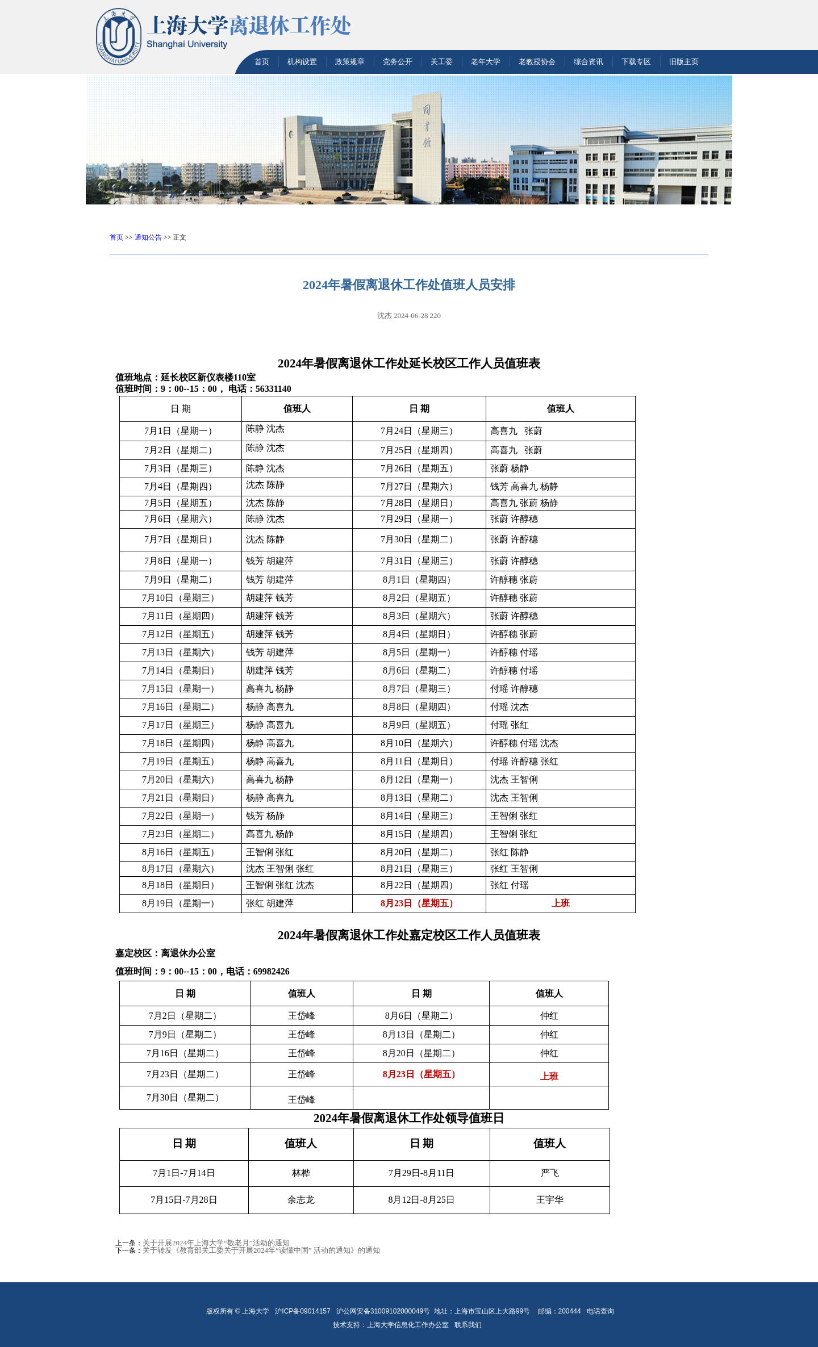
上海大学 (254, 1311)
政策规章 (350, 61)
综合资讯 (588, 61)
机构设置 (302, 61)
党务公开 (397, 61)
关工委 (442, 61)
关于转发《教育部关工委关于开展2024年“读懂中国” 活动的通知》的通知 (261, 1250)
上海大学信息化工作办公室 (410, 1325)
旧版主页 (684, 61)
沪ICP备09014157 (303, 1311)
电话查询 (600, 1311)
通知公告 (148, 237)
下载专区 (636, 61)
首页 (261, 61)
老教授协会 (537, 61)
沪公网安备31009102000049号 (383, 1311)
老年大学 (485, 61)
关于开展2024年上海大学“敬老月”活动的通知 (216, 1243)
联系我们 (468, 1325)
